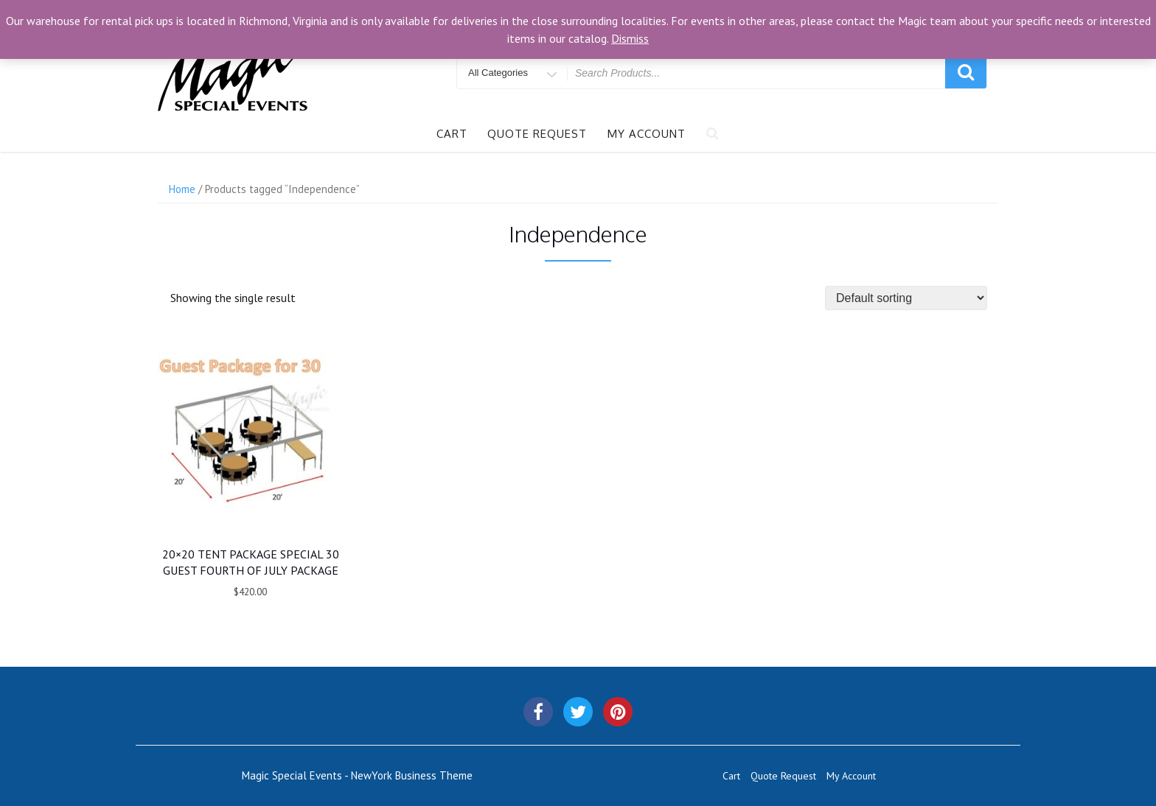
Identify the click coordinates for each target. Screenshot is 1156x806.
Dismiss (630, 38)
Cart (451, 134)
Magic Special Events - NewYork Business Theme (357, 775)
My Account (646, 134)
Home (182, 189)
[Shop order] (906, 298)
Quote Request (537, 134)
